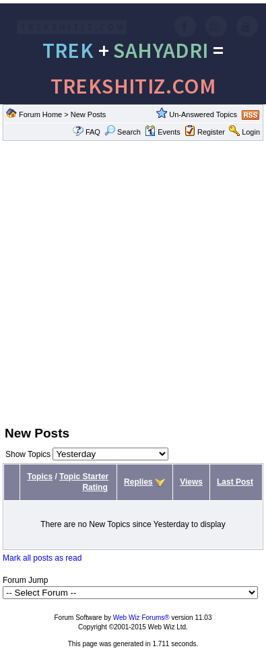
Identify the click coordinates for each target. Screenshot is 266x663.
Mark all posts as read (42, 558)
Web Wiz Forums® (141, 617)
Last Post (235, 482)
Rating (94, 487)
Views (191, 482)
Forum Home (40, 114)
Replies (138, 482)
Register (211, 132)
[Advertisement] (126, 281)
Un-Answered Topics (203, 114)
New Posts (88, 114)
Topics (40, 476)
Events (162, 132)
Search (122, 132)
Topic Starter (83, 476)
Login (251, 132)
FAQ (93, 132)
